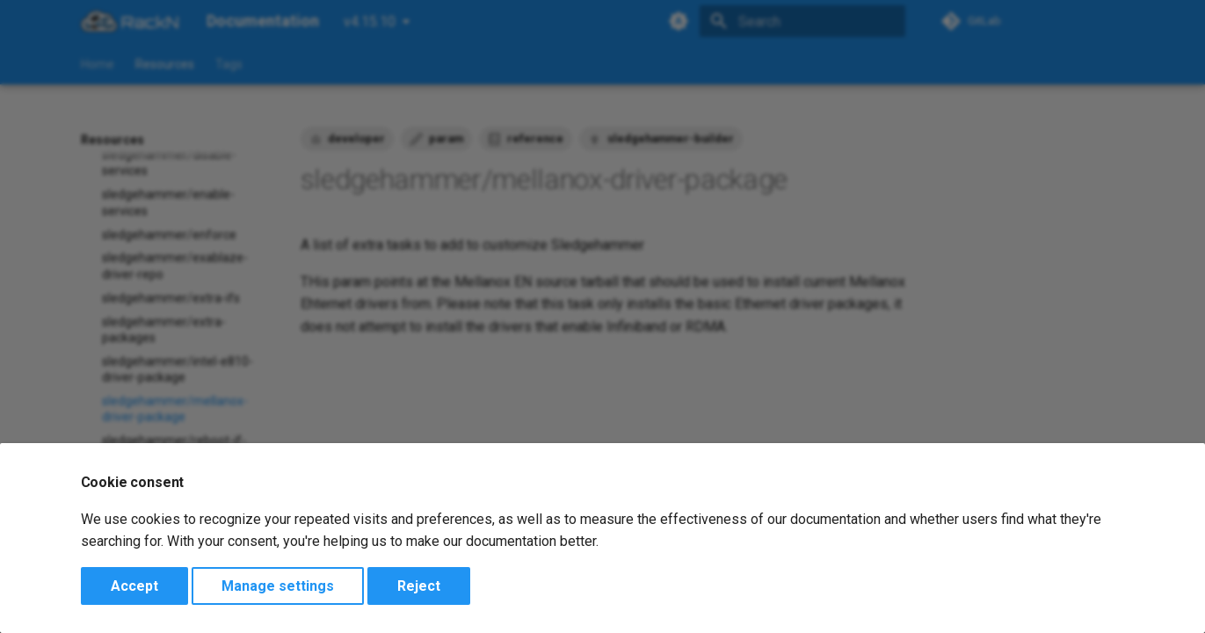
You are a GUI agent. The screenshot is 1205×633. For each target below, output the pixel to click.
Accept (134, 586)
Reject (418, 586)
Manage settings (277, 586)
